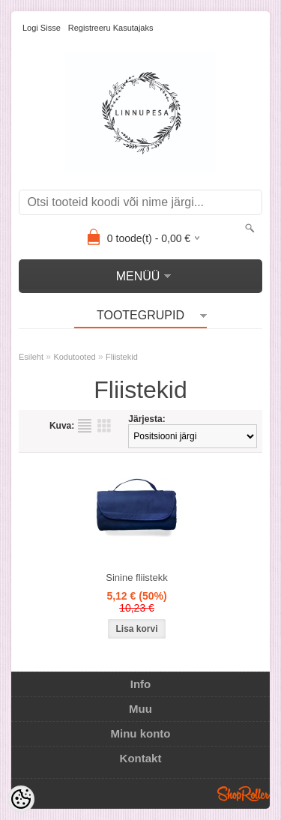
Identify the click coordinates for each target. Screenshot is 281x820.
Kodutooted (74, 356)
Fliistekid (122, 356)
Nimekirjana (84, 425)
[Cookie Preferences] (20, 799)
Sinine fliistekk (136, 577)
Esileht (31, 356)
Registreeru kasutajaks (111, 27)
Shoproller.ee (243, 793)
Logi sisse (41, 27)
